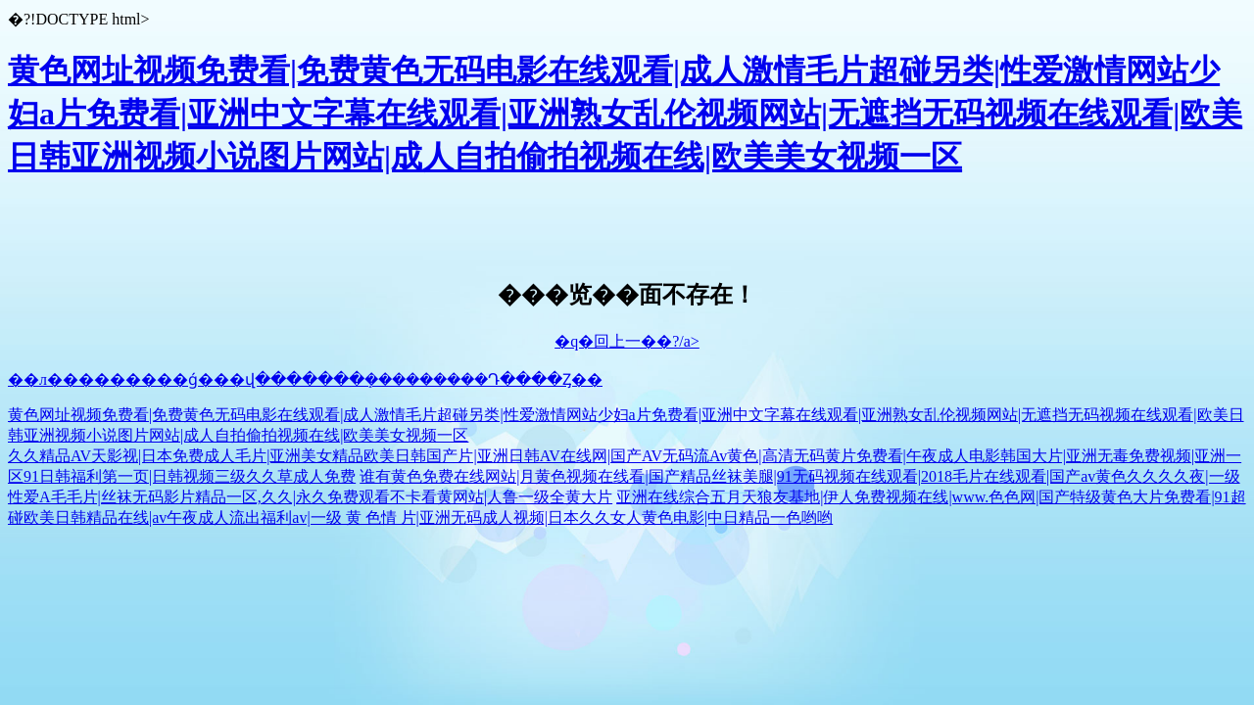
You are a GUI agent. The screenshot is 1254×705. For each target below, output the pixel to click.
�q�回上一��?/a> (627, 341)
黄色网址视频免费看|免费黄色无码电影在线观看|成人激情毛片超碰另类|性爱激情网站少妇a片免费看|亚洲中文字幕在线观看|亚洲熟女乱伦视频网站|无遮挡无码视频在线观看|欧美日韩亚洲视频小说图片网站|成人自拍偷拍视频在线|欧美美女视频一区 (625, 113)
